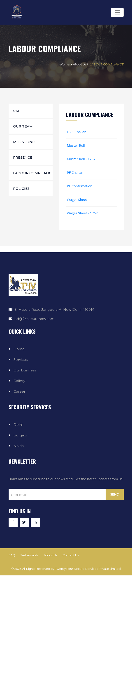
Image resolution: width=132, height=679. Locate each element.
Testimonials (29, 555)
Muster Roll (75, 145)
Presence (22, 157)
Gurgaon (21, 435)
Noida (19, 446)
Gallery (19, 381)
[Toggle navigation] (117, 12)
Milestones (25, 142)
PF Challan (74, 172)
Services (21, 359)
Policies (21, 188)
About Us (79, 64)
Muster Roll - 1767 (80, 159)
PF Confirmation (79, 186)
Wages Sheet (76, 199)
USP (16, 111)
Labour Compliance (33, 173)
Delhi (18, 424)
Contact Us (71, 555)
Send (114, 494)
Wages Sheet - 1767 (82, 213)
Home (64, 64)
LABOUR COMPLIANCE (107, 64)
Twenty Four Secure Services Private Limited (88, 568)
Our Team (23, 126)
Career (19, 391)
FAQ (12, 555)
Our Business (25, 370)
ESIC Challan (76, 132)
